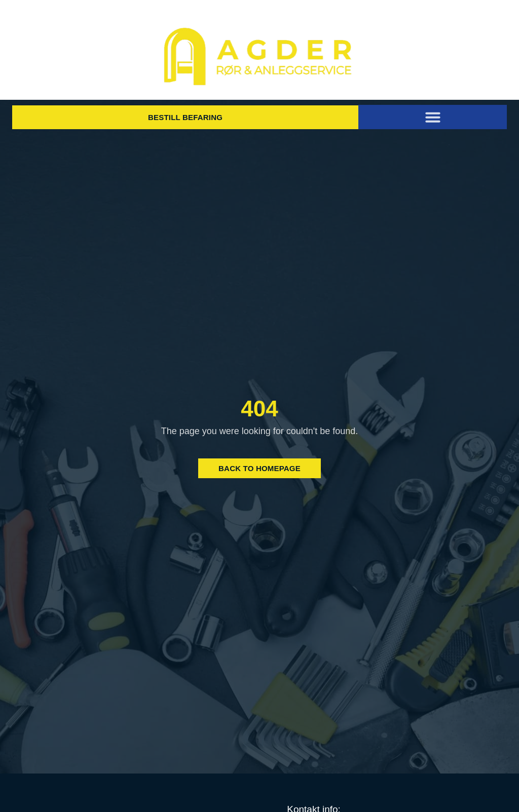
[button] (433, 117)
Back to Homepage (259, 468)
